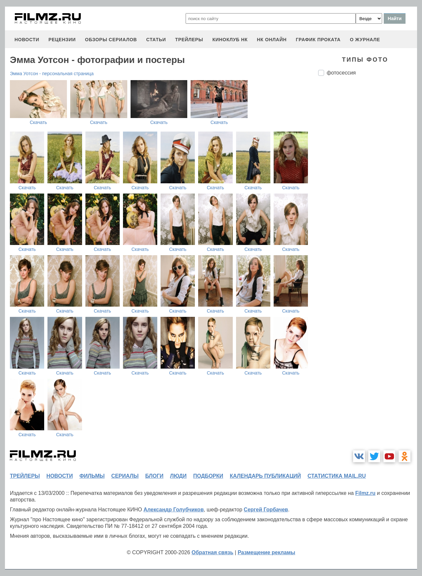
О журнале (365, 39)
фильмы (92, 476)
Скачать (38, 122)
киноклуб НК (230, 39)
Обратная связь (212, 552)
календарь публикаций (265, 476)
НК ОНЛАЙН (271, 39)
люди (178, 476)
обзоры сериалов (111, 39)
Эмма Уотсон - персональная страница (52, 73)
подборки (208, 476)
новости (27, 39)
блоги (154, 476)
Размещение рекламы (266, 552)
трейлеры (189, 39)
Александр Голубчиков (173, 509)
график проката (318, 39)
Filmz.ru (365, 493)
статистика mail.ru (337, 476)
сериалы (124, 476)
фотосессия (341, 73)
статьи (156, 39)
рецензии (62, 39)
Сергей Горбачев (266, 509)
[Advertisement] (367, 191)
